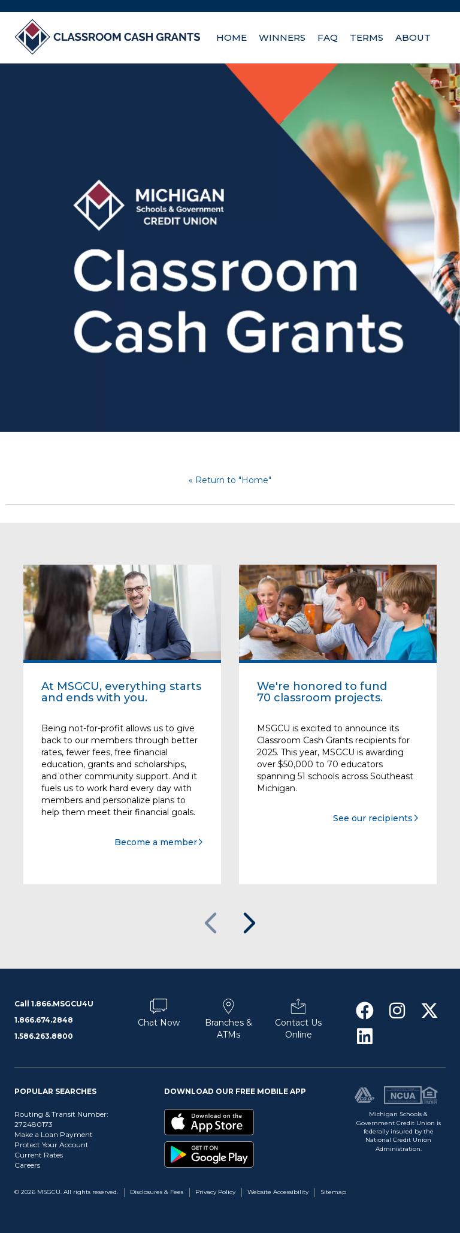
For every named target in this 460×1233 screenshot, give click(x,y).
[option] (230, 248)
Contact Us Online (299, 1022)
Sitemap (333, 1192)
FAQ (327, 37)
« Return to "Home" (230, 480)
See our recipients (373, 818)
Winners (282, 37)
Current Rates (38, 1154)
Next (248, 923)
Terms (366, 37)
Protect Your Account (51, 1144)
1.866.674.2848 (43, 1019)
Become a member (155, 842)
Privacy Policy (215, 1192)
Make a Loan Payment (53, 1134)
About (413, 37)
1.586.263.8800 (43, 1036)
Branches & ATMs (228, 1022)
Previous (211, 923)
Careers (27, 1164)
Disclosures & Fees (156, 1192)
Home (231, 37)
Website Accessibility (277, 1192)
